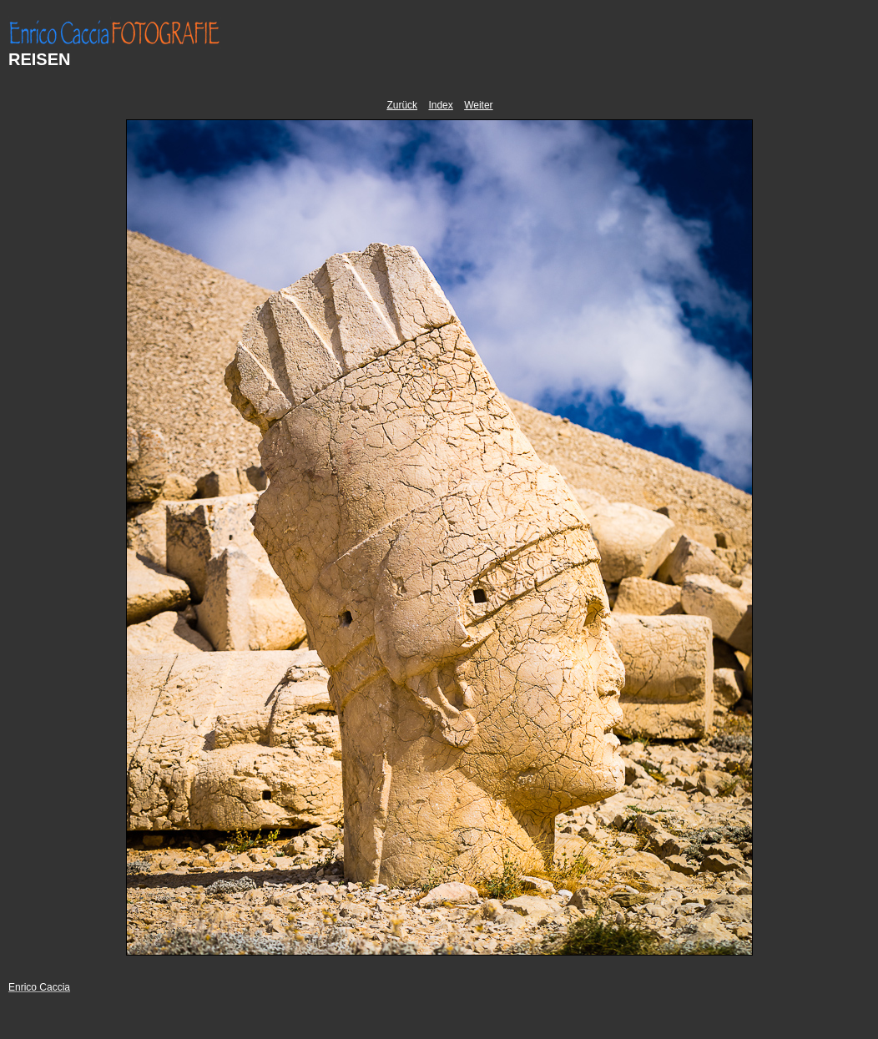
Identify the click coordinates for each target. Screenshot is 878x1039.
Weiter (478, 105)
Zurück (401, 105)
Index (440, 105)
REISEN (39, 59)
